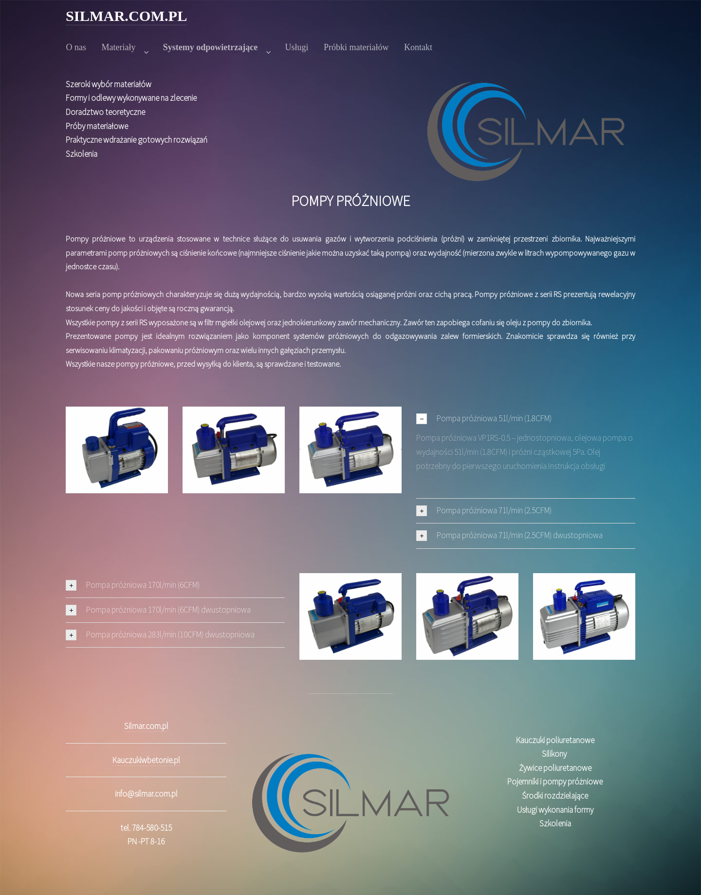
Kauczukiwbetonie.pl (146, 760)
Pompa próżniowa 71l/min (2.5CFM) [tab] (484, 510)
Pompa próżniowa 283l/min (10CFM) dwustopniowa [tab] (160, 634)
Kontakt (418, 47)
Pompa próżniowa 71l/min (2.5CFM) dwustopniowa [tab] (509, 535)
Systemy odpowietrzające (210, 47)
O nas (76, 47)
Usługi (297, 47)
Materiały (119, 47)
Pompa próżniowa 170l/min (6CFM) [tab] (133, 585)
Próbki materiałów (356, 47)
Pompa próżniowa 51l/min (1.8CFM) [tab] (484, 418)
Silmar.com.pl (146, 726)
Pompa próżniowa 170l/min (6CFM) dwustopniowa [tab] (158, 609)
